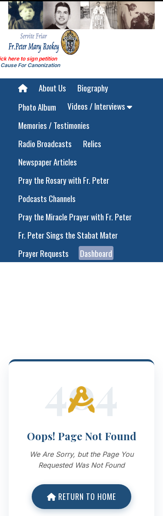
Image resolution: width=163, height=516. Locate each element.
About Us (52, 87)
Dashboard (96, 253)
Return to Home (81, 496)
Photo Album (37, 107)
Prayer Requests (43, 253)
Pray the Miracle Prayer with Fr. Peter (75, 216)
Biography (92, 87)
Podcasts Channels (47, 198)
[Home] (23, 88)
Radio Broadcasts (45, 143)
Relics (92, 143)
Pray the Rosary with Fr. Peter (63, 180)
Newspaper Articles (47, 161)
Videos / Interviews (99, 106)
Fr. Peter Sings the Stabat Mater (68, 235)
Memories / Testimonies (54, 125)
